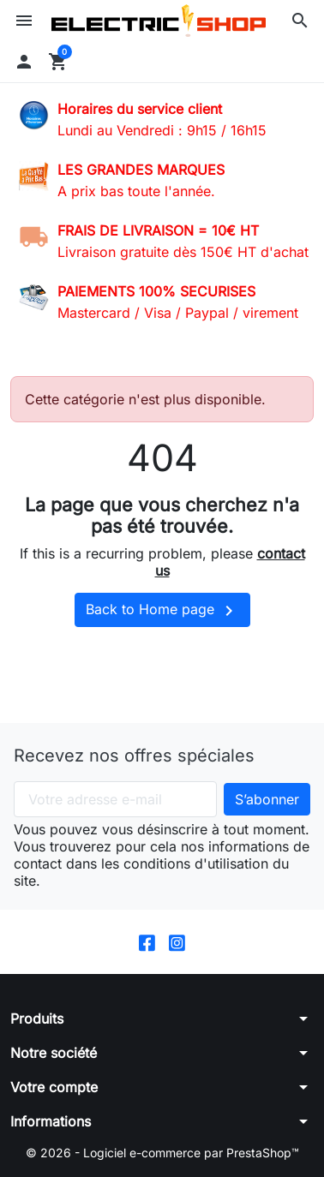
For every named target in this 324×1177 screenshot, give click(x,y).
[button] (300, 20)
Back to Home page (162, 610)
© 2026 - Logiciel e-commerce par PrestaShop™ (162, 1152)
